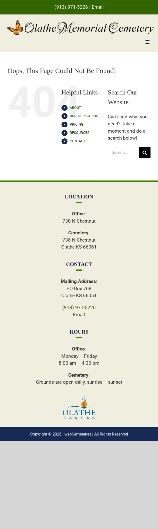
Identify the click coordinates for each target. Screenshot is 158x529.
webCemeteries (77, 434)
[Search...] (123, 152)
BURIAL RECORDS (84, 116)
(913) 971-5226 (71, 7)
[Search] (144, 152)
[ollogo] (79, 398)
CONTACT (77, 141)
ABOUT (75, 108)
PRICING (77, 124)
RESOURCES (79, 133)
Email (98, 7)
